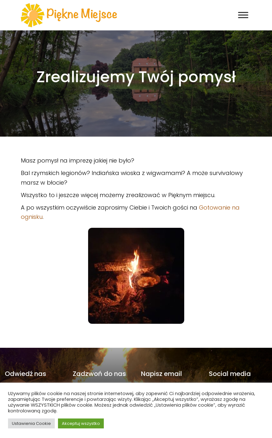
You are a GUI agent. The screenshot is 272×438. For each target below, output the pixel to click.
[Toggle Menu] (243, 15)
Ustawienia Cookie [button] (31, 423)
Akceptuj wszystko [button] (81, 423)
